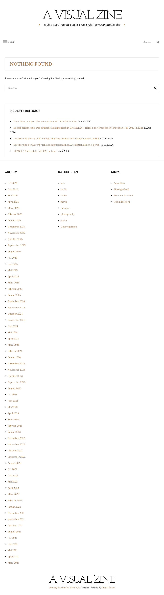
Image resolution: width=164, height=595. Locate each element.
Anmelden (119, 183)
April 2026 (13, 201)
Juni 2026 (13, 189)
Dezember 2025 (16, 226)
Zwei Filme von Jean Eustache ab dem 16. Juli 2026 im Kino (45, 121)
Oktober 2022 (15, 450)
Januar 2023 (14, 431)
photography (68, 214)
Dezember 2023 (16, 363)
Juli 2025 (12, 257)
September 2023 (17, 382)
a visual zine (82, 16)
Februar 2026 (15, 214)
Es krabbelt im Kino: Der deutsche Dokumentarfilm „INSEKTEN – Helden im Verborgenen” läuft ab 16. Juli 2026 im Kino (78, 127)
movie (64, 201)
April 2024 (13, 338)
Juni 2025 (13, 263)
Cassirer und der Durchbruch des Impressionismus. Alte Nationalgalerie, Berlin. (57, 144)
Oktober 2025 (15, 239)
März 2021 (13, 562)
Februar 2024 (15, 351)
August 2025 (14, 251)
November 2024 (16, 307)
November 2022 (16, 444)
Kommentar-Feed (123, 195)
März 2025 (13, 282)
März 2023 (13, 419)
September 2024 (17, 319)
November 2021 (16, 519)
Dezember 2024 (16, 301)
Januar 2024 (14, 357)
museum (65, 207)
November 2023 (16, 369)
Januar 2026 (14, 220)
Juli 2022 (12, 469)
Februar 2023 (15, 425)
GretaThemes (108, 587)
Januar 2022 (14, 506)
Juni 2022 (13, 475)
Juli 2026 (12, 183)
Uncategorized (69, 226)
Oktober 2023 (15, 375)
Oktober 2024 (15, 313)
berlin (64, 189)
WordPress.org (122, 201)
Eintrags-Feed (121, 189)
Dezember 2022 (16, 438)
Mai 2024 (13, 332)
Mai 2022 (13, 481)
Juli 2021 (12, 537)
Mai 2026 (13, 195)
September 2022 (17, 456)
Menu (10, 42)
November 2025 (16, 232)
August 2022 (14, 463)
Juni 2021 (12, 544)
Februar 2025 (15, 288)
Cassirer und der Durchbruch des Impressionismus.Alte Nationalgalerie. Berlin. (57, 138)
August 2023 (14, 388)
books (64, 195)
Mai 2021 (12, 550)
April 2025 (13, 276)
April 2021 (13, 556)
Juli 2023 (12, 394)
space (64, 220)
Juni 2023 (13, 400)
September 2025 (17, 245)
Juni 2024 (13, 326)
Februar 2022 (15, 500)
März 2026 (13, 207)
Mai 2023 (13, 407)
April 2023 (13, 413)
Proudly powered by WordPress (64, 587)
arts (63, 183)
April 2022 (13, 487)
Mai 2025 (13, 270)
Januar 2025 (14, 295)
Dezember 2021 (16, 512)
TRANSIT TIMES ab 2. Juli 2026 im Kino (35, 150)
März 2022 (13, 494)
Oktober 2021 (15, 525)
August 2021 (14, 531)
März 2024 (13, 344)
